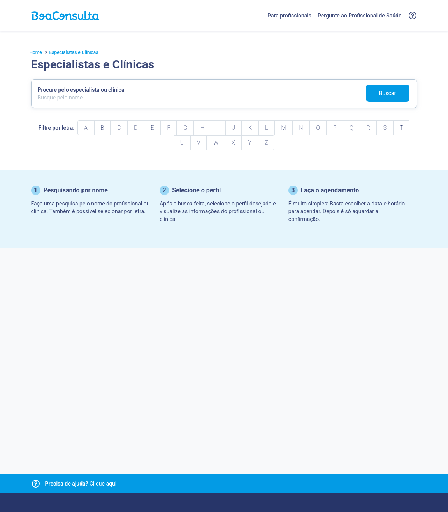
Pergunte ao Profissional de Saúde (360, 15)
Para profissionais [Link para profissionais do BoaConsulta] (289, 15)
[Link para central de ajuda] (35, 483)
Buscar (387, 93)
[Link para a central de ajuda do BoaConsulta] (412, 15)
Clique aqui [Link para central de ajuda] (81, 484)
